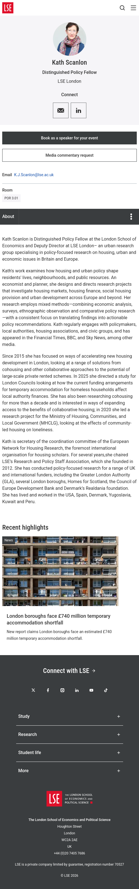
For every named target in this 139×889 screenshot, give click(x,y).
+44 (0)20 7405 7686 (69, 853)
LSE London (69, 81)
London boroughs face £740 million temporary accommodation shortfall (58, 619)
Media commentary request (69, 155)
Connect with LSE (69, 671)
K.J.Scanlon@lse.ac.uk (34, 175)
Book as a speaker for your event (69, 138)
